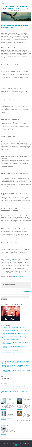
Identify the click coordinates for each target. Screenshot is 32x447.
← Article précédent (5, 289)
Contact (3, 3)
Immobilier (11, 388)
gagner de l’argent (16, 276)
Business (2, 386)
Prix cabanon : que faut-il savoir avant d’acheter (10, 339)
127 (4, 436)
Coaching (7, 386)
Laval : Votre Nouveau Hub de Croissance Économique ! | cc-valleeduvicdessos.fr (16, 361)
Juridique (2, 389)
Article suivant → (27, 291)
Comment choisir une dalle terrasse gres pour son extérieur (12, 352)
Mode (23, 389)
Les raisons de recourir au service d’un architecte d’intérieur (12, 367)
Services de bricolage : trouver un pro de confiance (11, 349)
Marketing (19, 389)
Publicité (6, 391)
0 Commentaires (14, 29)
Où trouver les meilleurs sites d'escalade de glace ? (11, 370)
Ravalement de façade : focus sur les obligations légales (11, 413)
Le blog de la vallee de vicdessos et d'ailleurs (16, 7)
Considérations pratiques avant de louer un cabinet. (10, 427)
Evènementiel (18, 386)
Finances (23, 386)
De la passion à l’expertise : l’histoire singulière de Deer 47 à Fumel (13, 327)
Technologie (22, 391)
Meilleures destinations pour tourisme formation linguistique (12, 365)
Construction (12, 386)
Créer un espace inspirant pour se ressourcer (10, 350)
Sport (18, 391)
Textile (27, 391)
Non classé (27, 389)
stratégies (10, 260)
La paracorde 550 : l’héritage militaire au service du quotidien (13, 336)
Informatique (21, 388)
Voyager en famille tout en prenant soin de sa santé (11, 358)
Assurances (12, 385)
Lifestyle (7, 389)
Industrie (16, 388)
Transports (8, 392)
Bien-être (22, 385)
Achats (2, 385)
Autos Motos (20, 1)
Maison (3, 1)
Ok (16, 445)
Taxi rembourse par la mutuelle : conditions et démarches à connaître (14, 337)
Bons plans (15, 1)
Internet (7, 276)
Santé (28, 1)
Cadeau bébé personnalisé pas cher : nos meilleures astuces (12, 344)
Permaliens (22, 276)
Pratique (10, 1)
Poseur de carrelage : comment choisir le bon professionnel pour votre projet (15, 330)
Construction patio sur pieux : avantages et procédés (11, 340)
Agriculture (7, 385)
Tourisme (6, 1)
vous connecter (10, 285)
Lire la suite (4, 408)
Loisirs (25, 1)
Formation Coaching (4, 388)
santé (11, 391)
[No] (30, 443)
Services (14, 391)
